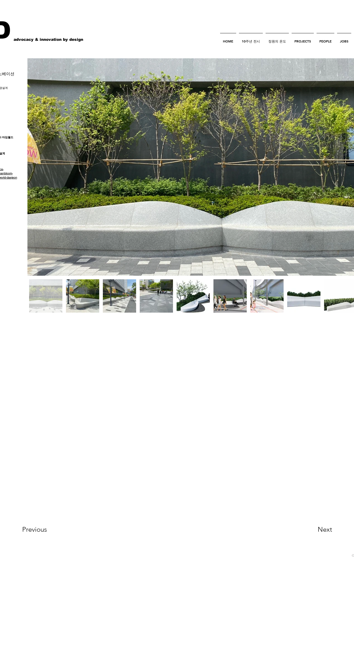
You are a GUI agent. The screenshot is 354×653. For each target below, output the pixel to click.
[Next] (314, 529)
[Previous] (42, 529)
